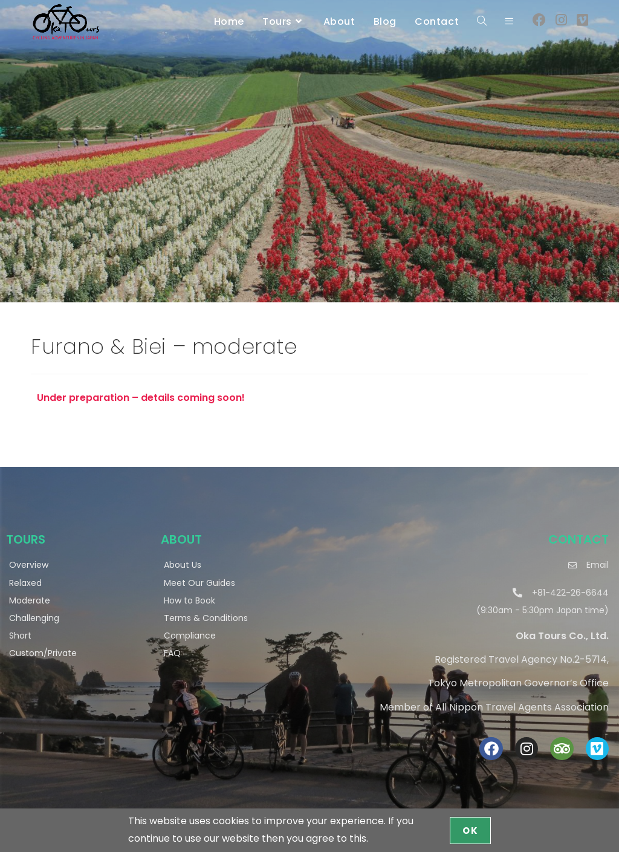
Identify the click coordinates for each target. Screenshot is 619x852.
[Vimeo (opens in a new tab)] (582, 20)
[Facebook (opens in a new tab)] (539, 20)
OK (470, 830)
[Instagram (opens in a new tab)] (561, 20)
